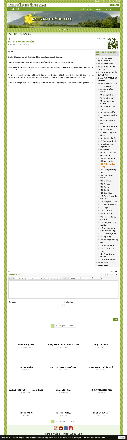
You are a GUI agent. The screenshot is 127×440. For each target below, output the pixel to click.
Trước (99, 39)
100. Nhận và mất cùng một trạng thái (108, 154)
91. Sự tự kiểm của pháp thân (108, 116)
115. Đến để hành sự (107, 214)
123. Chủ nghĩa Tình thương (107, 249)
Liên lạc (111, 1)
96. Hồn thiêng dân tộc (108, 138)
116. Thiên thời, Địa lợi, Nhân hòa (108, 218)
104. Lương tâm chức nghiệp (107, 176)
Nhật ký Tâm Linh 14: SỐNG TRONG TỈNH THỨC (63, 345)
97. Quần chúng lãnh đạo (108, 141)
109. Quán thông (106, 193)
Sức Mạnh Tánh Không (63, 390)
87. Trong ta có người (107, 98)
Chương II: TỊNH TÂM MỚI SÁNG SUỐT (106, 68)
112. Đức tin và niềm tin (108, 205)
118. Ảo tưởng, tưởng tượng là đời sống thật (108, 229)
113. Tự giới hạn (105, 208)
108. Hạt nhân (105, 190)
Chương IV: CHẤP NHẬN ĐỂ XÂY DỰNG (107, 79)
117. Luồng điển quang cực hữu (108, 223)
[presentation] (23, 312)
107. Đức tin (104, 187)
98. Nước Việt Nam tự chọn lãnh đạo (107, 145)
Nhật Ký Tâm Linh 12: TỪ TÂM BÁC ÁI (101, 367)
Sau (103, 39)
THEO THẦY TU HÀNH (26, 367)
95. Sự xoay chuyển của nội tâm (108, 133)
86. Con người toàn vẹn (108, 95)
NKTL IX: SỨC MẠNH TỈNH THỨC (101, 390)
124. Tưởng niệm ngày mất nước (107, 255)
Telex (111, 274)
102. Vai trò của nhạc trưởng (107, 165)
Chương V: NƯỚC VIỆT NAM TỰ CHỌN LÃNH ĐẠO (107, 85)
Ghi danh (97, 1)
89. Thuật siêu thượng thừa (108, 108)
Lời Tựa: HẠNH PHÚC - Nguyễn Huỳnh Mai (105, 59)
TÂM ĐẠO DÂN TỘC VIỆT (101, 345)
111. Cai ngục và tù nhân (108, 202)
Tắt (107, 274)
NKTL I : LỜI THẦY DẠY (100, 413)
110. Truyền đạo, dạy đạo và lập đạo (109, 197)
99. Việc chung (105, 150)
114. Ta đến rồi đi (106, 211)
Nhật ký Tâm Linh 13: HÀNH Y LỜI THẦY (63, 367)
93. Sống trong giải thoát (108, 126)
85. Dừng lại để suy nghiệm (106, 90)
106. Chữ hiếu (105, 184)
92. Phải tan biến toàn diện (107, 122)
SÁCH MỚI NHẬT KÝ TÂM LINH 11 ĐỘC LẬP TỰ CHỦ (26, 390)
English (118, 1)
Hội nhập (104, 1)
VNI (116, 274)
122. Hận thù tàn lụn (107, 245)
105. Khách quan (106, 181)
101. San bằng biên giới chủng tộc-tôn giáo (108, 159)
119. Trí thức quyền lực (108, 234)
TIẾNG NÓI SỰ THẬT (26, 413)
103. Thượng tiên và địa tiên (108, 171)
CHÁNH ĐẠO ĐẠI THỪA (26, 345)
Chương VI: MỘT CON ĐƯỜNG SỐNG (105, 264)
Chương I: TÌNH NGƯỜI (105, 64)
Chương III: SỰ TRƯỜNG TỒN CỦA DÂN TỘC (107, 73)
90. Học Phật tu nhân (107, 112)
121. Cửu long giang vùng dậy (109, 241)
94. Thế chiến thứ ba (107, 129)
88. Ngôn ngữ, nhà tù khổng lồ (107, 102)
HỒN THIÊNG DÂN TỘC (63, 413)
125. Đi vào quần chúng (108, 260)
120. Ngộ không (105, 237)
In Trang (9, 271)
